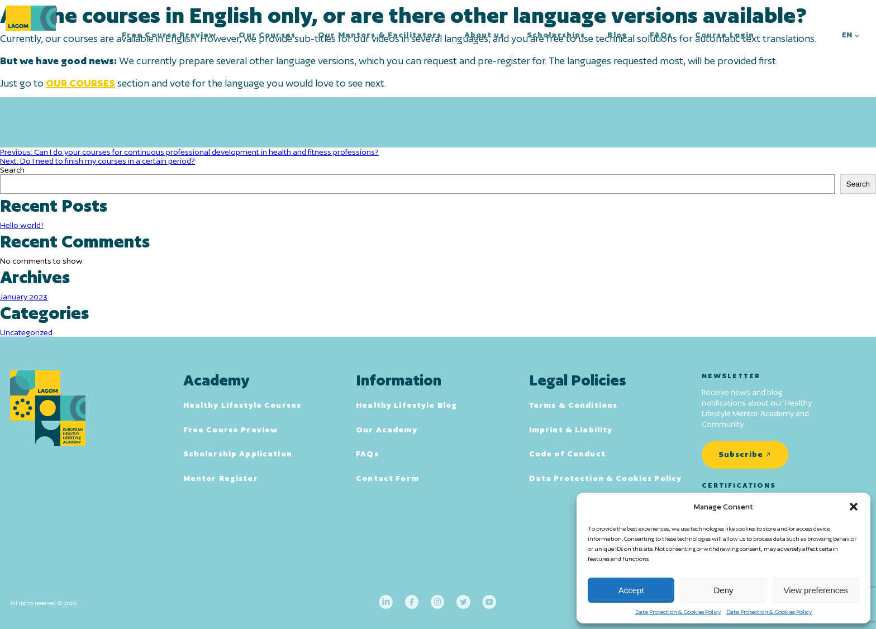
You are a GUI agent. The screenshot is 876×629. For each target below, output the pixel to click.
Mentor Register (220, 478)
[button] (853, 506)
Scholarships (556, 34)
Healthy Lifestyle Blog (406, 405)
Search (12, 169)
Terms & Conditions (573, 405)
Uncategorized (26, 332)
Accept (631, 590)
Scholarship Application (237, 453)
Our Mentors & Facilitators (380, 34)
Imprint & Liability (571, 429)
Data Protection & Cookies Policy (678, 611)
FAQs (661, 34)
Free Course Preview (169, 34)
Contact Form (387, 478)
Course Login (725, 34)
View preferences (816, 590)
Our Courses (267, 34)
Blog (617, 34)
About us (484, 34)
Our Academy (386, 429)
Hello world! (22, 225)
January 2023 (23, 296)
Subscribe (740, 454)
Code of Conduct (567, 453)
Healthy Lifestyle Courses (242, 405)
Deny (723, 590)
